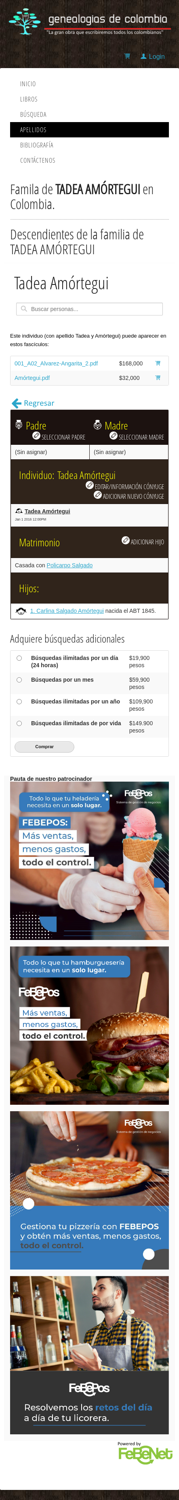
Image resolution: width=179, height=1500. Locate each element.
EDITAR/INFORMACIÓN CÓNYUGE (125, 486)
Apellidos (33, 129)
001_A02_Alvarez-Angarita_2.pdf (56, 363)
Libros (29, 99)
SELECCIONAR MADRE (137, 436)
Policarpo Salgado (70, 565)
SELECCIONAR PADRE (58, 436)
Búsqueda (33, 114)
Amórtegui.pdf (32, 378)
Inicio (28, 83)
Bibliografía (36, 145)
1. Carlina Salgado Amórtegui (67, 611)
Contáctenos (37, 160)
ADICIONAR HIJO (143, 541)
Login (157, 56)
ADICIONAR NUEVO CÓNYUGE (129, 495)
